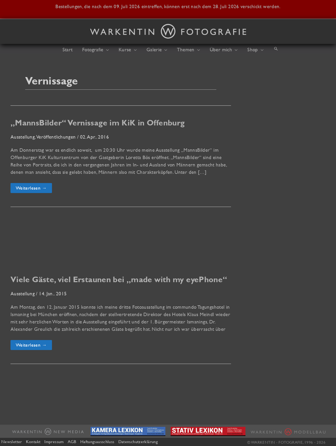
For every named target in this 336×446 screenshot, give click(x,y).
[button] (109, 49)
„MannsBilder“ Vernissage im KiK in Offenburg (97, 122)
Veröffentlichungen (56, 137)
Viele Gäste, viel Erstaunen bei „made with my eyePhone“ (118, 279)
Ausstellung (22, 137)
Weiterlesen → (31, 189)
